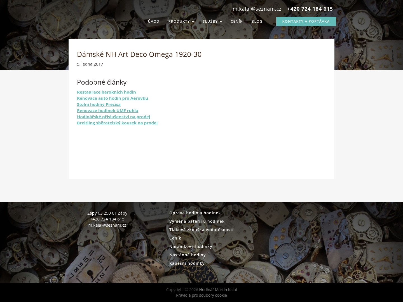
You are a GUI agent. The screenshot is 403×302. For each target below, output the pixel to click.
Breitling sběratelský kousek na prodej (117, 123)
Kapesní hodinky (187, 263)
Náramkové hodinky (190, 246)
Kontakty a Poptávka (306, 21)
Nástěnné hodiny (187, 254)
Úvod (154, 21)
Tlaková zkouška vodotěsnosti (201, 229)
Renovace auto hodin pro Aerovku (112, 98)
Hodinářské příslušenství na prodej (113, 116)
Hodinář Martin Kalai (88, 19)
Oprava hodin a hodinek (195, 212)
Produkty (181, 21)
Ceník (237, 21)
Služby (212, 21)
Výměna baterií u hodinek (197, 221)
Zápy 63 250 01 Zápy (107, 213)
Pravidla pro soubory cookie (201, 295)
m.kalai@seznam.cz (257, 8)
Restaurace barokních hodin (106, 92)
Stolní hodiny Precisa (99, 104)
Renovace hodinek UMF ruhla (107, 110)
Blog (257, 21)
